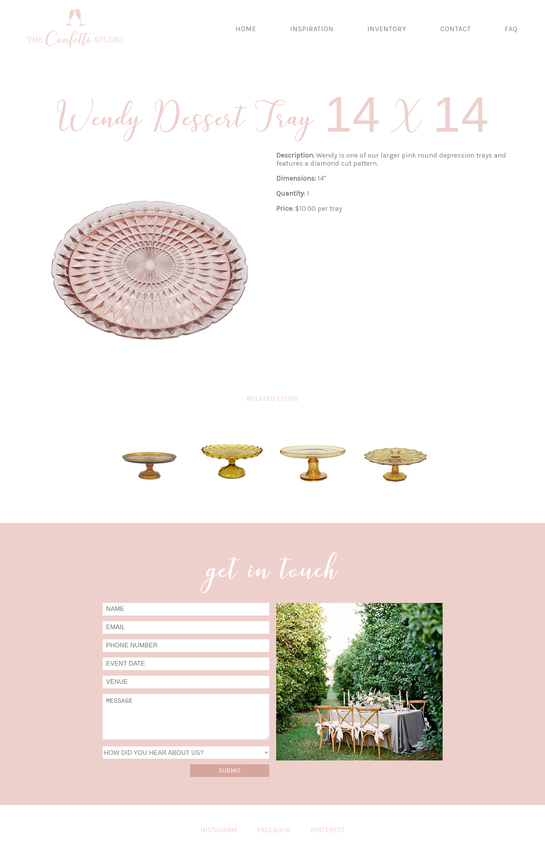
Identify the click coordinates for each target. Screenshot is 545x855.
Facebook (274, 830)
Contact (455, 29)
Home (246, 29)
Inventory (386, 29)
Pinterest (328, 830)
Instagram (218, 830)
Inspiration (312, 29)
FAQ (511, 29)
